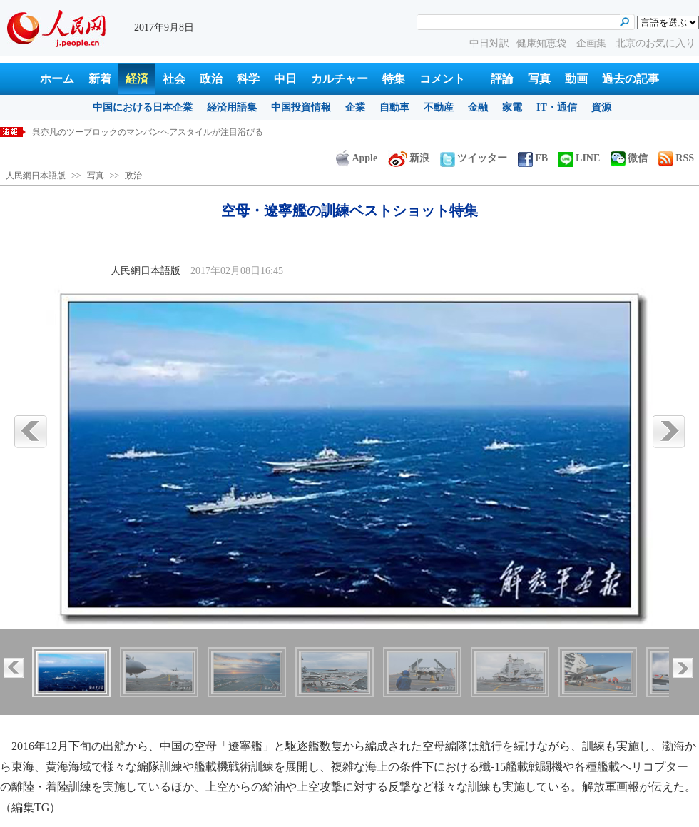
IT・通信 (556, 107)
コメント (442, 79)
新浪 (408, 158)
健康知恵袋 (542, 43)
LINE (579, 158)
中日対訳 (489, 43)
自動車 (394, 107)
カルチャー (339, 79)
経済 (137, 79)
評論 (502, 79)
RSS (676, 158)
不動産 (439, 107)
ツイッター (473, 158)
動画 (576, 79)
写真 (539, 79)
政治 (211, 79)
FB (533, 158)
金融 (478, 107)
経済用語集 (232, 107)
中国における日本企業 (143, 107)
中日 (285, 79)
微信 (629, 158)
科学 (248, 79)
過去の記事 (630, 79)
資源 (601, 107)
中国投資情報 (301, 107)
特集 (393, 79)
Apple (356, 158)
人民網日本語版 (36, 176)
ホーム (57, 79)
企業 (355, 107)
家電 (512, 107)
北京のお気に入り (655, 43)
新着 (99, 79)
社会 (174, 79)
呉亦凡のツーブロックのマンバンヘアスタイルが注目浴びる (147, 132)
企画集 (592, 43)
